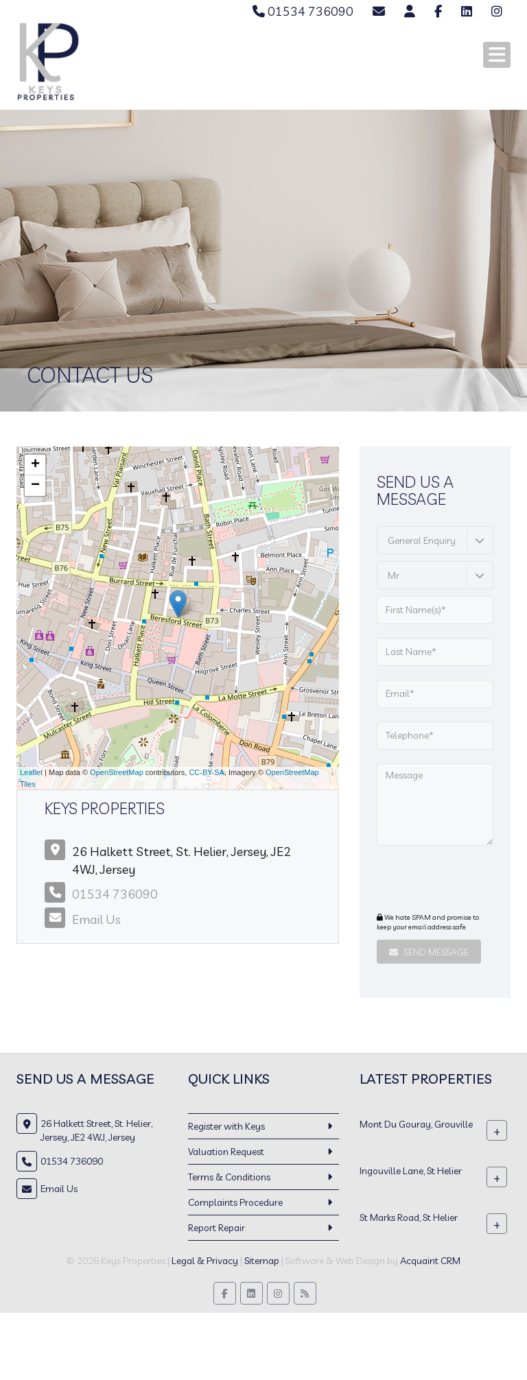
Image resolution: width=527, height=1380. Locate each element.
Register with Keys (226, 1126)
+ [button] (35, 465)
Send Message (429, 952)
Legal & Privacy (205, 1260)
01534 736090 (303, 11)
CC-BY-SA (206, 772)
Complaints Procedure (235, 1202)
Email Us (96, 919)
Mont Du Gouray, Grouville (416, 1123)
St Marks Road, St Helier (409, 1217)
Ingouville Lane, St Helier (411, 1170)
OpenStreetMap (116, 772)
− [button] (35, 485)
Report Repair (216, 1228)
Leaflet (31, 772)
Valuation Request (226, 1151)
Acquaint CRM (430, 1260)
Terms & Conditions (229, 1177)
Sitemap (261, 1260)
